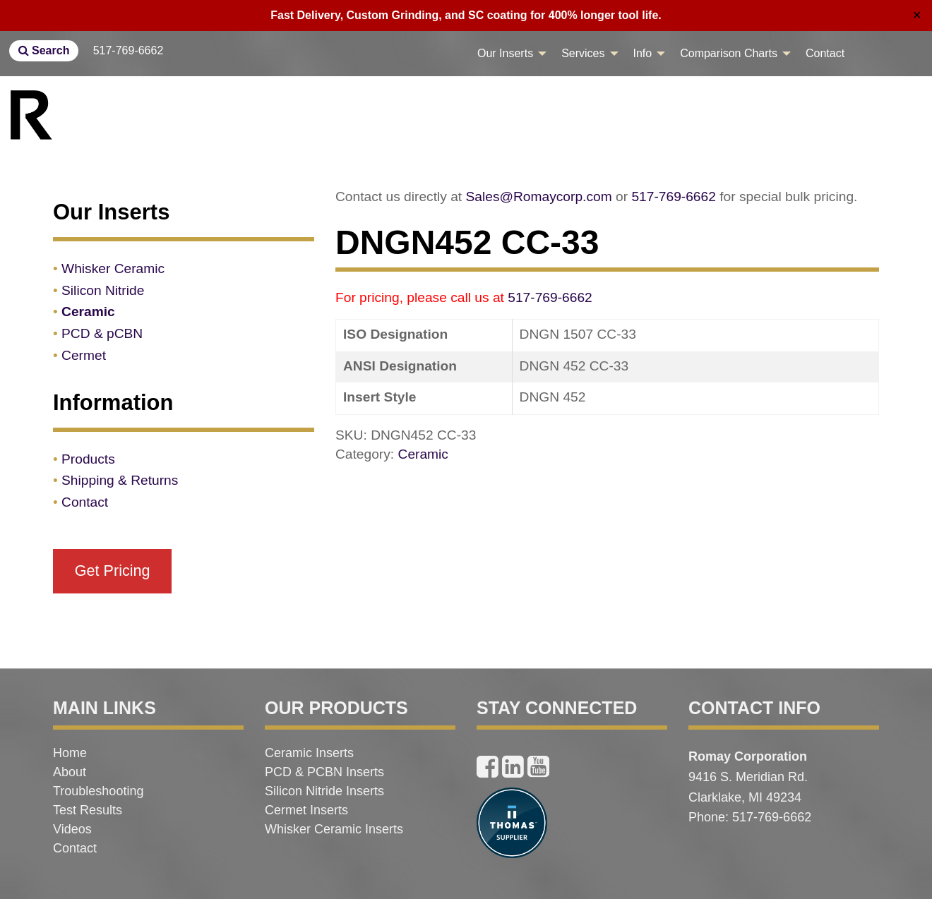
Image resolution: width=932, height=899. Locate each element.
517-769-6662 (128, 50)
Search (44, 50)
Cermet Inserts (306, 810)
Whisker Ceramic (113, 268)
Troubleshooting (98, 791)
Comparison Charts (728, 53)
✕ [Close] (916, 15)
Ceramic (423, 454)
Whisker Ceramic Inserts (334, 829)
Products (88, 459)
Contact (825, 53)
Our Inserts (505, 53)
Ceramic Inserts (309, 753)
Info (642, 53)
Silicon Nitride (102, 290)
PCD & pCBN (102, 333)
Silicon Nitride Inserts (324, 791)
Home (70, 753)
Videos (72, 829)
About (69, 772)
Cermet (83, 355)
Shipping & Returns (119, 480)
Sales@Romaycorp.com (539, 196)
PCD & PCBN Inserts (324, 772)
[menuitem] (508, 53)
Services (582, 53)
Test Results (87, 810)
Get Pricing (112, 570)
